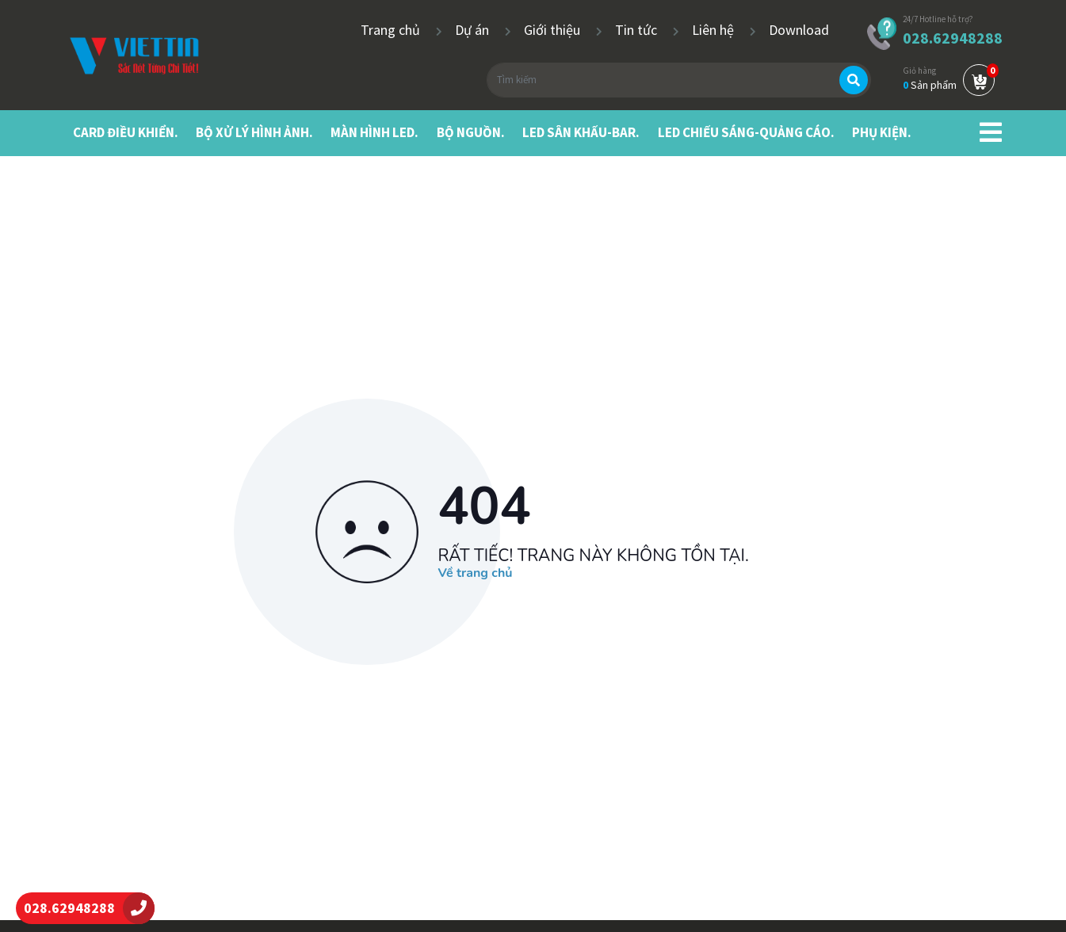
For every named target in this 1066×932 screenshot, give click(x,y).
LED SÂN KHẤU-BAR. (581, 132)
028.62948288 (953, 38)
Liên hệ (714, 30)
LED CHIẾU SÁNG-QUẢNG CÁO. (746, 132)
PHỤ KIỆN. (881, 132)
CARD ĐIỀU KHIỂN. (125, 132)
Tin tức (637, 30)
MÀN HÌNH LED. (374, 132)
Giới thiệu (553, 30)
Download (799, 30)
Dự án (473, 30)
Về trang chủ (475, 574)
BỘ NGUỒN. (471, 132)
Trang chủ (392, 30)
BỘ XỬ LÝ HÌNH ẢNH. (254, 132)
